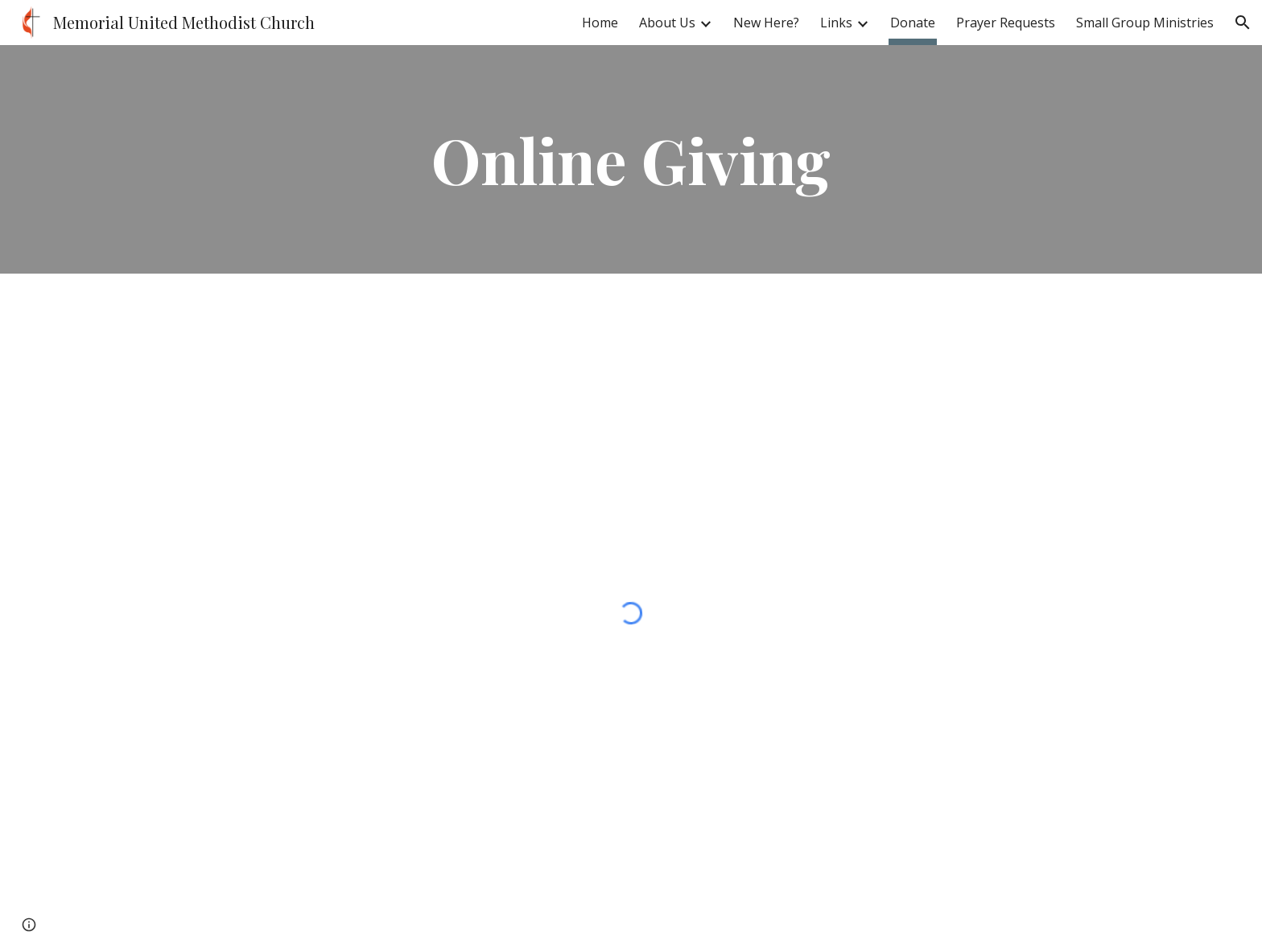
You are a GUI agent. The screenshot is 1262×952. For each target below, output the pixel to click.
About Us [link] (667, 22)
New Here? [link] (766, 22)
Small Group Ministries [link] (1145, 22)
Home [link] (600, 22)
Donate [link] (912, 22)
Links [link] (836, 22)
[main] (631, 159)
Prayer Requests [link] (1005, 22)
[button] (1242, 22)
